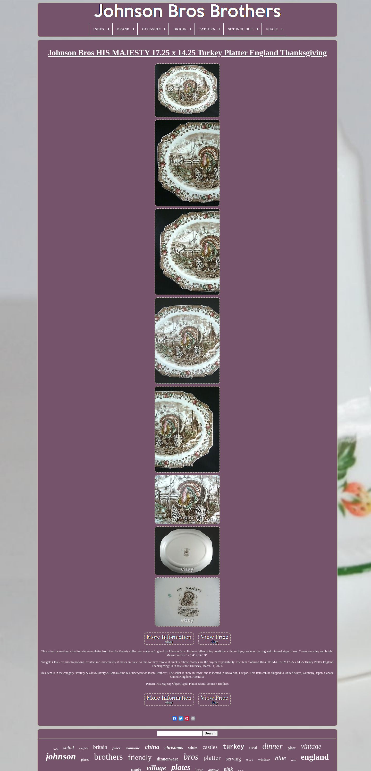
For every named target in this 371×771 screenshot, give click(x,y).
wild (55, 748)
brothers (108, 756)
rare (293, 760)
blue (280, 758)
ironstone (133, 748)
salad (68, 747)
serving (233, 758)
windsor (264, 759)
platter (212, 757)
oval (253, 747)
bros (190, 756)
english (83, 748)
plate (292, 748)
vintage (311, 746)
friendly (140, 757)
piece (116, 748)
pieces (85, 759)
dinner (272, 746)
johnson (61, 756)
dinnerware (168, 759)
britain (100, 747)
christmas (173, 747)
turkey (233, 747)
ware (249, 759)
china (152, 746)
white (192, 748)
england (315, 756)
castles (210, 747)
